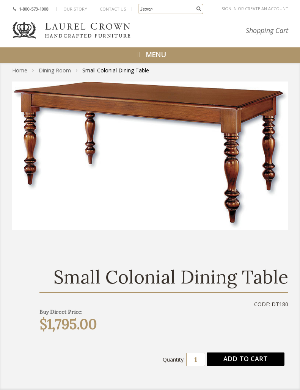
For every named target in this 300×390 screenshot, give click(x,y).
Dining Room (55, 70)
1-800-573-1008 (34, 9)
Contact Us (113, 9)
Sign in (229, 8)
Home (19, 70)
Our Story (75, 9)
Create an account (266, 8)
